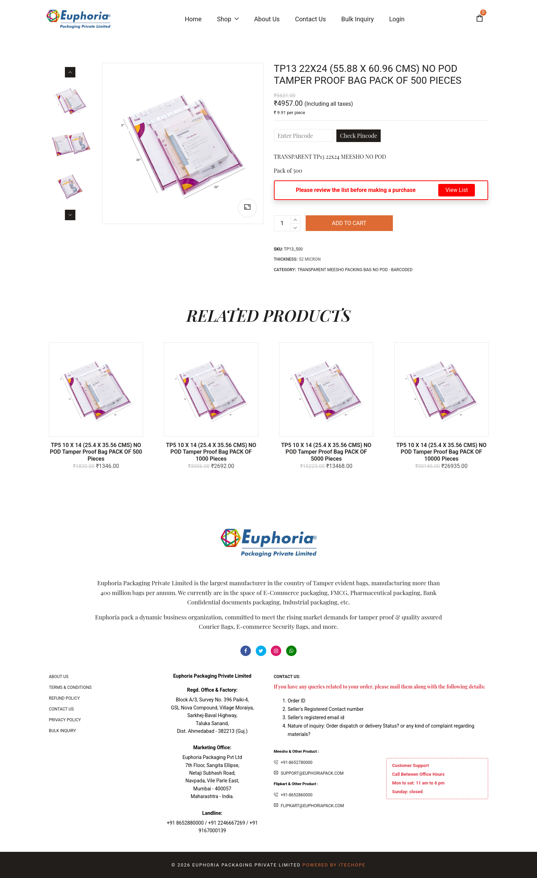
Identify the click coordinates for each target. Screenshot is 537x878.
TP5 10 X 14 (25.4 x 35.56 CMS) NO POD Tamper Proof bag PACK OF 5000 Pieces (326, 452)
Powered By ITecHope (334, 865)
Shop (228, 19)
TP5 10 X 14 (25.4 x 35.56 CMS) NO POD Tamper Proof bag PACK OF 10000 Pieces (441, 452)
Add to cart (349, 223)
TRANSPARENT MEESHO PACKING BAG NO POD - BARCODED (355, 269)
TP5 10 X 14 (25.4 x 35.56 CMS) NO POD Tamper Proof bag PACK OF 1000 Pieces (211, 452)
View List (456, 190)
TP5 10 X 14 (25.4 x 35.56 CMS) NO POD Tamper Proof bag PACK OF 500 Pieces (96, 452)
